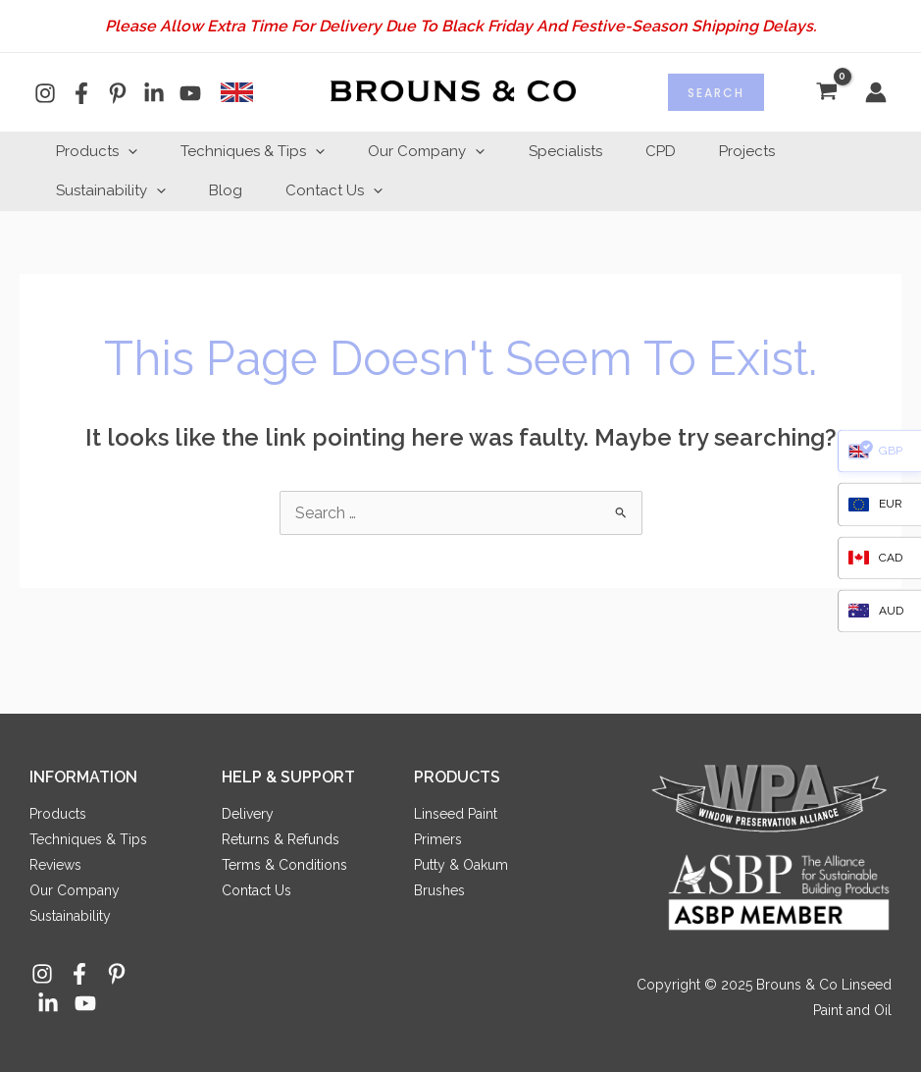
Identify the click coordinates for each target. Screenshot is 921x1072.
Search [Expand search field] (716, 92)
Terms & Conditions (284, 865)
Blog (234, 190)
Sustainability (114, 190)
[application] (131, 151)
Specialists (585, 151)
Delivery (248, 814)
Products (99, 151)
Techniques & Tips (261, 151)
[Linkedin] (154, 93)
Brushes (439, 890)
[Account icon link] (876, 92)
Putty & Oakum (461, 865)
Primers (438, 839)
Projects (778, 151)
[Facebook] (81, 93)
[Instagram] (45, 93)
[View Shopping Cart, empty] (826, 93)
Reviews (55, 865)
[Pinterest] (117, 93)
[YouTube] (190, 93)
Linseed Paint (455, 814)
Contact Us (348, 190)
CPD (686, 151)
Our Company (441, 151)
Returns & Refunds (280, 839)
